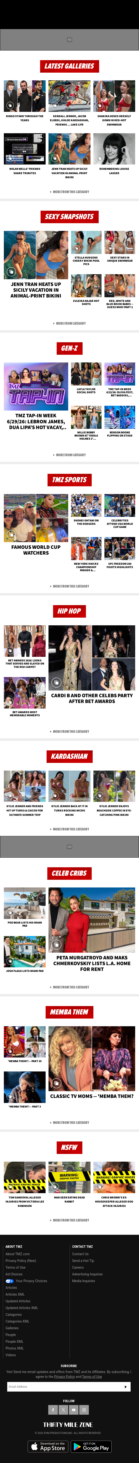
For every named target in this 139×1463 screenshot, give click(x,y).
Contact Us (80, 1254)
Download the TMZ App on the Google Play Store (91, 1447)
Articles (11, 1288)
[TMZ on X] (63, 1410)
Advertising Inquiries (87, 1274)
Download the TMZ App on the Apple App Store (48, 1447)
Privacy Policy (64, 1377)
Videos (11, 1355)
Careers (78, 1267)
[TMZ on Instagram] (84, 1410)
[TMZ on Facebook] (53, 1410)
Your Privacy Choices (26, 1281)
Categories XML (17, 1321)
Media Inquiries (83, 1281)
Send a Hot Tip (83, 1261)
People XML (15, 1341)
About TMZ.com (18, 1254)
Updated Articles (18, 1301)
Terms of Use (15, 1267)
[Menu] (6, 6)
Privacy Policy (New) (21, 1261)
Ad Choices (14, 1274)
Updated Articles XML (22, 1308)
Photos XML (15, 1348)
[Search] (132, 6)
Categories (14, 1315)
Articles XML (15, 1294)
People (11, 1335)
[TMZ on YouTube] (74, 1410)
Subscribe (126, 1387)
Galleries (12, 1328)
